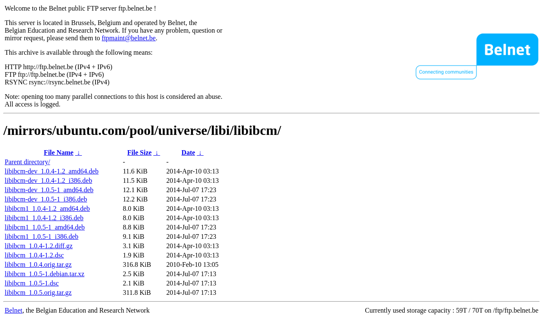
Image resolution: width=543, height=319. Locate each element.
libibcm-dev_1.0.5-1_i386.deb (46, 199)
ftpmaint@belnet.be (129, 38)
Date (188, 152)
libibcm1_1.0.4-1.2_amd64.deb (47, 208)
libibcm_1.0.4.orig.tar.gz (38, 264)
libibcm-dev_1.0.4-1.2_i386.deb (48, 180)
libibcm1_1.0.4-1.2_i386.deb (44, 217)
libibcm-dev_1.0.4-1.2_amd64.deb (51, 171)
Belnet (13, 310)
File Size (139, 152)
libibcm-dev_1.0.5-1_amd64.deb (49, 189)
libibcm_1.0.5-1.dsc (32, 283)
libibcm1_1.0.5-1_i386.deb (41, 236)
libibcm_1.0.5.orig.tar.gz (38, 292)
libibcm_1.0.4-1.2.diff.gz (39, 245)
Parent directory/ (27, 161)
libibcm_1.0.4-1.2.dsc (34, 255)
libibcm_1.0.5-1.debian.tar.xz (44, 273)
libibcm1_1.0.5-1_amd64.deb (45, 227)
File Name (58, 152)
